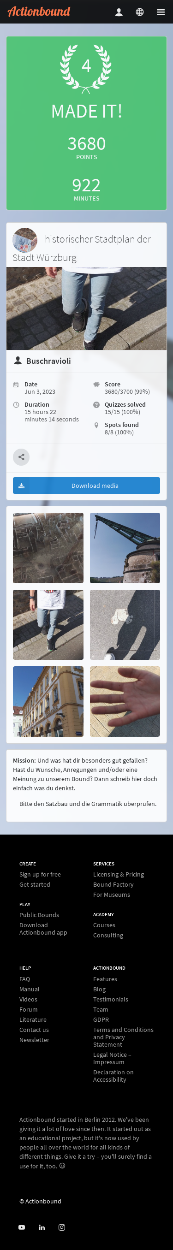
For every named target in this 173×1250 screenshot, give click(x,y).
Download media (66, 485)
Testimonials (110, 999)
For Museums (111, 894)
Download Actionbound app (43, 928)
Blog (99, 989)
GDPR (101, 1019)
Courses (104, 925)
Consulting (108, 935)
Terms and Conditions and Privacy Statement (123, 1037)
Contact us (34, 1029)
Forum (28, 1009)
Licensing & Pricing (118, 874)
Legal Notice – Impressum (112, 1058)
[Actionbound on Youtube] (21, 1227)
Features (105, 979)
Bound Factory (113, 884)
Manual (29, 989)
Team (100, 1009)
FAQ (24, 979)
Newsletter (34, 1039)
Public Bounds (39, 915)
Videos (28, 999)
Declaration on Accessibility (113, 1075)
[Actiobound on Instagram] (61, 1227)
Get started (34, 884)
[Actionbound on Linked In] (41, 1227)
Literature (33, 1019)
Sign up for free (40, 874)
